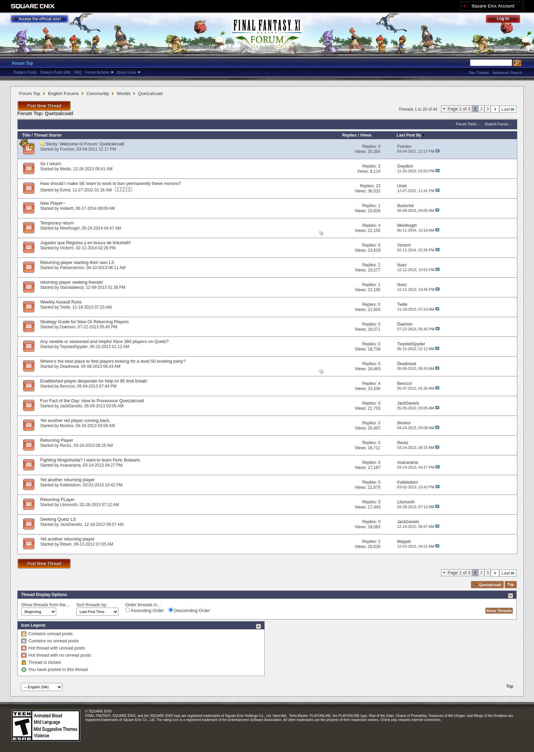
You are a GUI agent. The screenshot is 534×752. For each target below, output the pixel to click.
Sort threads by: (92, 604)
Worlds (123, 93)
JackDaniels (71, 406)
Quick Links (126, 72)
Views (366, 135)
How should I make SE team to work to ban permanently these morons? (110, 183)
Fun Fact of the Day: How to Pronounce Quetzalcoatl (92, 400)
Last (508, 109)
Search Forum (496, 124)
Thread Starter (48, 135)
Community (98, 93)
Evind (65, 190)
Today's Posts (25, 72)
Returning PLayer (57, 499)
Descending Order (189, 610)
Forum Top (22, 63)
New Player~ (52, 203)
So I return (50, 163)
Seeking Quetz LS (58, 519)
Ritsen (66, 544)
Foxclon (67, 149)
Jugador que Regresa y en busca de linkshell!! (85, 242)
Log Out (506, 20)
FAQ (78, 72)
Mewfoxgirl (69, 228)
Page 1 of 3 (458, 108)
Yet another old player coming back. (75, 420)
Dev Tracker (479, 72)
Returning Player (56, 440)
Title (26, 135)
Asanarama (70, 465)
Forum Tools (466, 124)
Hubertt (66, 208)
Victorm (67, 248)
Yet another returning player (67, 479)
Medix (65, 169)
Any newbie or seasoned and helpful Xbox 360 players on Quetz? (104, 341)
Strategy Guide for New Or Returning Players (84, 321)
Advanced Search (507, 72)
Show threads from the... (45, 604)
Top (510, 585)
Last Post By (411, 135)
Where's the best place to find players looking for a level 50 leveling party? (113, 361)
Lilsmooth (68, 504)
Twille (65, 307)
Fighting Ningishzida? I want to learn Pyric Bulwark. (90, 460)
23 (378, 186)
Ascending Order (144, 610)
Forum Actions (97, 72)
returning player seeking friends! (71, 282)
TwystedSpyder (74, 346)
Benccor (67, 386)
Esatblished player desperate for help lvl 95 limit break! (93, 380)
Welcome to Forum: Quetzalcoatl (92, 143)
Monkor (66, 425)
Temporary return (57, 222)
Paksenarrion (72, 267)
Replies (349, 135)
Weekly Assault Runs (61, 301)
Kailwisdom (70, 485)
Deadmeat (69, 366)
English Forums (63, 93)
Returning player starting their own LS (77, 262)
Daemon (67, 327)
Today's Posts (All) (55, 72)
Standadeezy (71, 287)
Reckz (65, 445)
